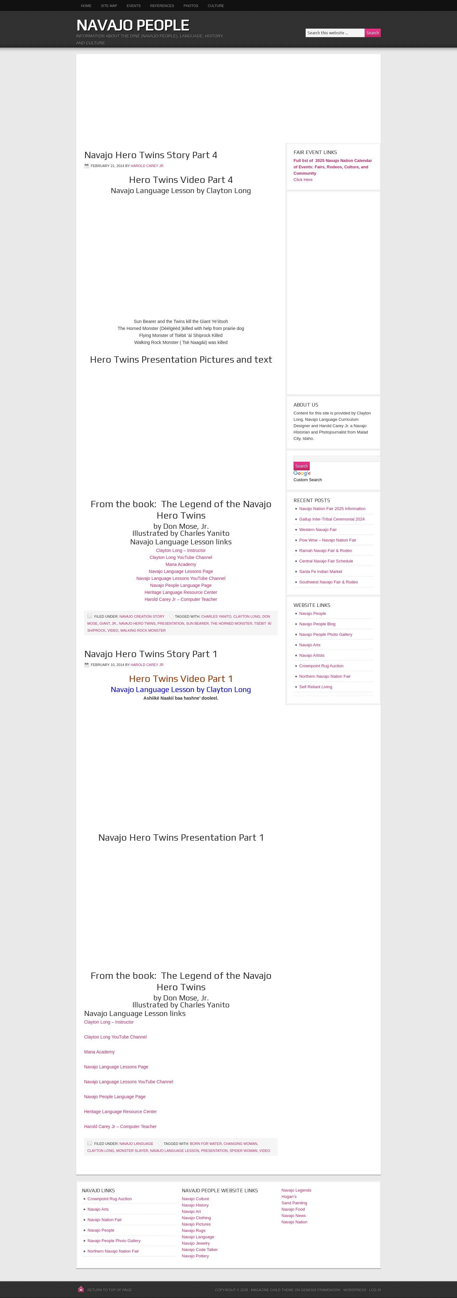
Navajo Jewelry (196, 1243)
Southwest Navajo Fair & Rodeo (328, 582)
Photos (191, 6)
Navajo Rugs (193, 1230)
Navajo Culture (195, 1198)
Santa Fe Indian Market (320, 571)
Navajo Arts (98, 1209)
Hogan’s (288, 1196)
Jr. (114, 623)
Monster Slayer (132, 1151)
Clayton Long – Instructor (181, 550)
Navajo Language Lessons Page (181, 571)
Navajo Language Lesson (174, 1151)
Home (86, 6)
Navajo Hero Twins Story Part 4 (150, 154)
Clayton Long (246, 616)
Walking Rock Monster (143, 630)
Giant (105, 623)
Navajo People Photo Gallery (114, 1240)
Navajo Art (191, 1211)
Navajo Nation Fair (105, 1219)
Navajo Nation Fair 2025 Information (332, 508)
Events (134, 6)
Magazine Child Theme (272, 1290)
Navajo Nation (294, 1222)
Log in (375, 1290)
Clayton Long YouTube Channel (180, 557)
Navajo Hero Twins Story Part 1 (150, 653)
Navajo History (195, 1205)
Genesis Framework (321, 1290)
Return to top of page (109, 1290)
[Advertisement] (228, 98)
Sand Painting (294, 1202)
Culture (213, 6)
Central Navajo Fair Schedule (326, 561)
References (162, 6)
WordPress (354, 1290)
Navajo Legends (296, 1190)
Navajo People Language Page (181, 585)
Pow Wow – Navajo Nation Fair (327, 540)
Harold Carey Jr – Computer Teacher (181, 599)
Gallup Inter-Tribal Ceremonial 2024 (332, 519)
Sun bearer (197, 623)
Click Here (303, 179)
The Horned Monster (231, 623)
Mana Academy (181, 564)
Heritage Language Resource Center (181, 592)
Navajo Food (293, 1209)
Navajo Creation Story (141, 616)
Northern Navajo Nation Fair (113, 1251)
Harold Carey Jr (147, 166)
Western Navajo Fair (318, 529)
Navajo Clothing (197, 1217)
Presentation (170, 623)
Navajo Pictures (196, 1224)
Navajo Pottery (195, 1256)
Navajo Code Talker (200, 1249)
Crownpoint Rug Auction (110, 1198)
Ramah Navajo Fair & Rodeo (325, 550)
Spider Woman (243, 1151)
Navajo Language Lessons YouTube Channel (181, 578)
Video (113, 630)
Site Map (109, 6)
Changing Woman (240, 1144)
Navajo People (132, 25)
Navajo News (293, 1215)
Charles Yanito (216, 616)
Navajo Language (136, 1144)
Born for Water (206, 1144)
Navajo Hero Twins (137, 623)
